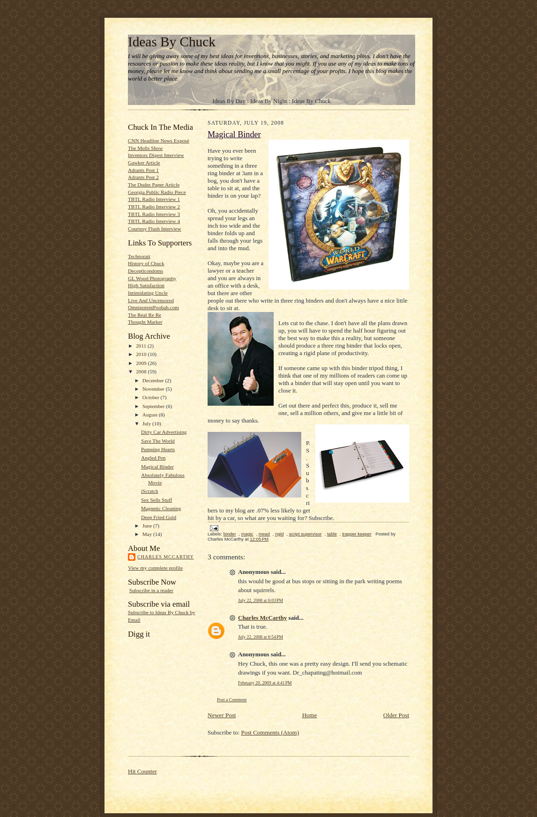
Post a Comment (232, 699)
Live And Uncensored (151, 300)
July (147, 423)
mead (264, 533)
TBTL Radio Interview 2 (154, 206)
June (147, 525)
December (153, 380)
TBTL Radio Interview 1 (154, 199)
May (147, 534)
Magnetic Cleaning (161, 508)
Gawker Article (144, 162)
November (154, 389)
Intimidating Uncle (148, 293)
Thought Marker (145, 322)
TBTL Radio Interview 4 (154, 221)
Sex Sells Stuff (156, 500)
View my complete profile (155, 568)
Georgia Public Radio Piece (157, 192)
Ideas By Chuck (172, 41)
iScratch (149, 491)
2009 (142, 363)
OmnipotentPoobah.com (153, 307)
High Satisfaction (146, 285)
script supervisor (305, 533)
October (151, 397)
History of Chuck (146, 263)
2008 (142, 371)
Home (309, 715)
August (150, 414)
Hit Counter (142, 771)
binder (230, 533)
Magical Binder (157, 466)
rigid (279, 533)
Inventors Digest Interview (156, 155)
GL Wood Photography (152, 278)
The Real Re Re (144, 315)
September (154, 406)
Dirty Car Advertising (163, 432)
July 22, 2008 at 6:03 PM (260, 600)
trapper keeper (357, 533)
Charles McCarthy (165, 556)
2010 (142, 354)
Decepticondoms (145, 271)
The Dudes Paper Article (153, 184)
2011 (142, 346)
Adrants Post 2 (143, 177)
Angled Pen (153, 457)
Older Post (396, 715)
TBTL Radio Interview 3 (154, 214)
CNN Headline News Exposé (158, 140)
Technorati (139, 256)
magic (247, 533)
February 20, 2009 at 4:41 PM (265, 682)
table (332, 533)
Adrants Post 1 (143, 170)
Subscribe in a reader (151, 590)
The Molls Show (145, 148)
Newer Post (222, 715)
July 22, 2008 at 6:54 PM (260, 636)
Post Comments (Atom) (270, 732)
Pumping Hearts (158, 449)
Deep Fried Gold (158, 517)
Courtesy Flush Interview (154, 228)
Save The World (158, 441)
